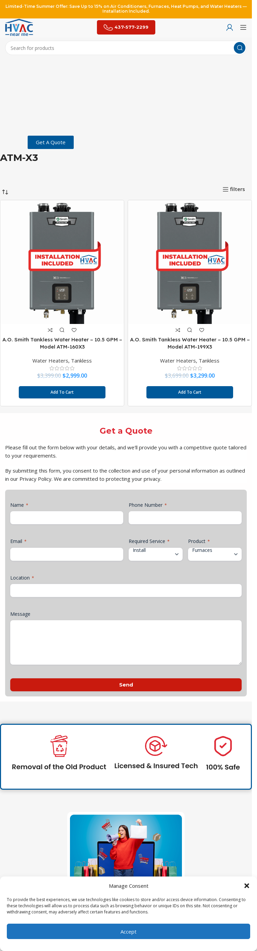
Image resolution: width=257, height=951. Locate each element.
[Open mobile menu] (243, 27)
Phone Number (148, 505)
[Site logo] (19, 26)
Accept (128, 931)
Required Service (149, 541)
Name (19, 505)
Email (18, 541)
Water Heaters (50, 360)
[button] (246, 885)
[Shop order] (5, 192)
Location (22, 577)
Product (199, 541)
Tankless (81, 360)
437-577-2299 (126, 27)
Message (20, 614)
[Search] (126, 48)
